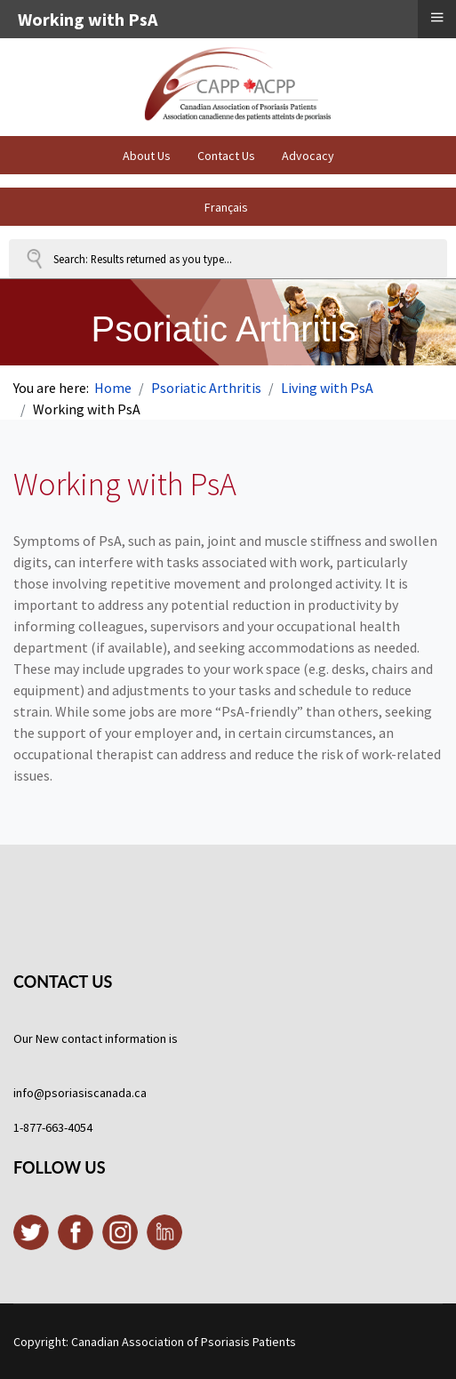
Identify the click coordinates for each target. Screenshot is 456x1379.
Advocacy (308, 156)
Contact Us (226, 156)
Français (226, 207)
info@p (32, 1093)
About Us (147, 156)
